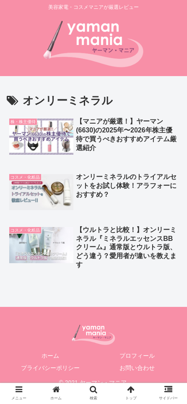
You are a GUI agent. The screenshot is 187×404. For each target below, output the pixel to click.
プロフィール (137, 355)
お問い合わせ (137, 367)
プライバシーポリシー (50, 367)
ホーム (50, 355)
